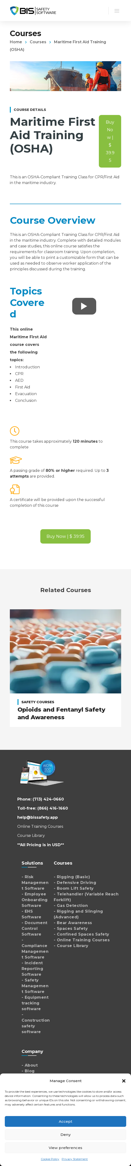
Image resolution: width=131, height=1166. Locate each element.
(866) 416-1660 (52, 808)
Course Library (31, 835)
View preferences (65, 1147)
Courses (38, 42)
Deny (65, 1134)
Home (16, 42)
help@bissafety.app (37, 817)
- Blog (28, 1071)
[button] (123, 1081)
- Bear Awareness (73, 923)
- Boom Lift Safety (74, 888)
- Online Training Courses (82, 940)
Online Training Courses (40, 826)
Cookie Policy (50, 1159)
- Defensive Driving (75, 882)
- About (30, 1065)
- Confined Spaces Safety (81, 934)
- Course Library (71, 945)
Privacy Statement (75, 1159)
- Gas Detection (71, 905)
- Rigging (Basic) (72, 877)
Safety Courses (37, 702)
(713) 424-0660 (48, 799)
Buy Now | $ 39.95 (110, 141)
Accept (65, 1121)
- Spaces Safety (71, 928)
